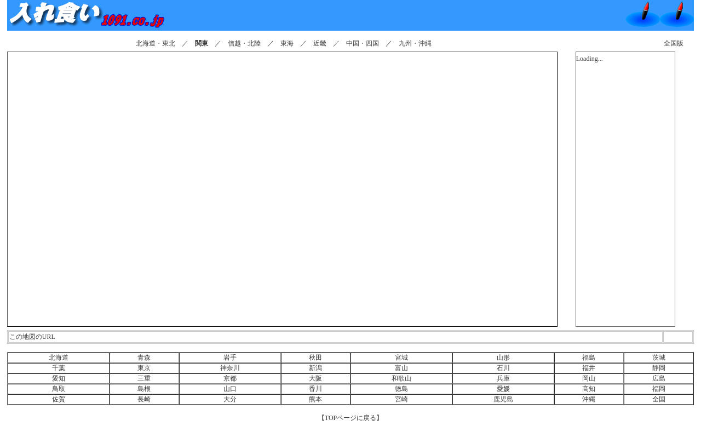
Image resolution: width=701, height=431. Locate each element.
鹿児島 (503, 399)
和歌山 (401, 378)
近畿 (319, 43)
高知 (588, 389)
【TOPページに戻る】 (350, 418)
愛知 (58, 378)
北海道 (58, 357)
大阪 (315, 378)
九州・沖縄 (415, 43)
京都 (230, 378)
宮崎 (401, 399)
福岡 (658, 389)
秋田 (315, 357)
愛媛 (503, 389)
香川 (315, 389)
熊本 (315, 399)
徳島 (401, 389)
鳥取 (58, 389)
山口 (230, 389)
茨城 (658, 357)
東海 (287, 43)
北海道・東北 (155, 43)
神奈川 (230, 368)
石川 (503, 368)
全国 (658, 399)
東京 (144, 368)
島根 (144, 389)
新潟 (315, 368)
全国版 (673, 43)
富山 (401, 368)
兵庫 (503, 378)
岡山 (588, 378)
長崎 (144, 399)
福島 (588, 357)
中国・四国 (362, 43)
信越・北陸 (244, 43)
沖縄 (588, 399)
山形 (503, 357)
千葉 (58, 368)
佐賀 (58, 399)
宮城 (401, 357)
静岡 (658, 368)
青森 (144, 357)
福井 (588, 368)
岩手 (230, 357)
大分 (230, 399)
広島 (658, 378)
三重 (144, 378)
